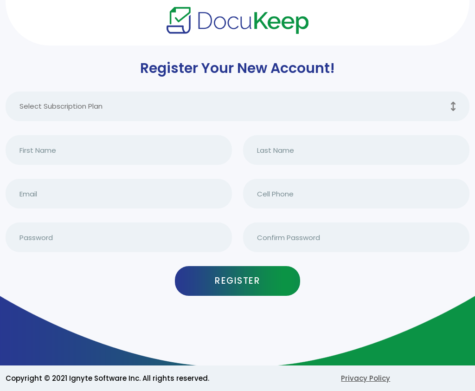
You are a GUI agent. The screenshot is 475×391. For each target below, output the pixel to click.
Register (237, 280)
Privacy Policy (365, 378)
